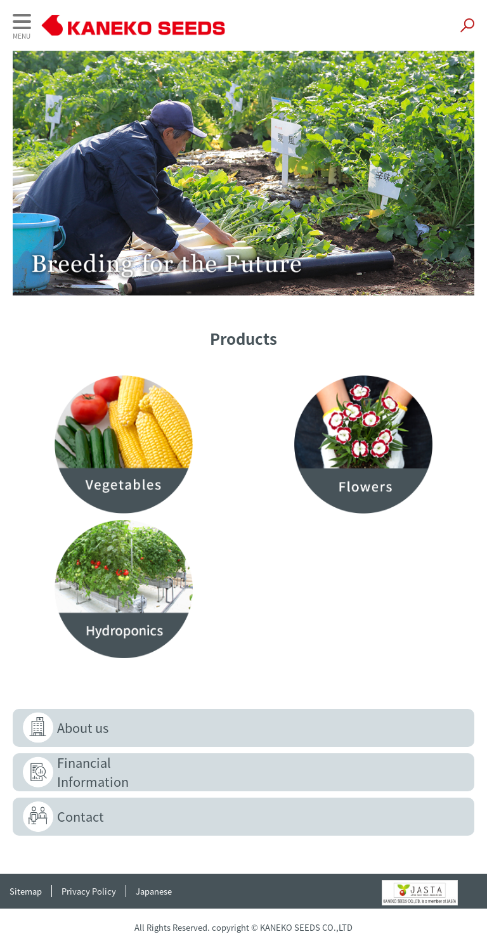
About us (82, 727)
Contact (80, 816)
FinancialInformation (93, 772)
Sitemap (26, 891)
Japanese (154, 891)
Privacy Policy (89, 891)
